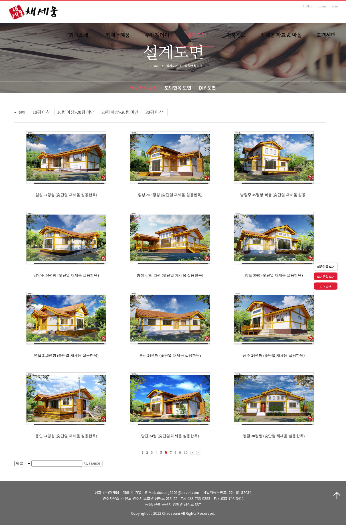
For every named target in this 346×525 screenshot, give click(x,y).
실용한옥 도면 (143, 87)
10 (185, 452)
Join (334, 6)
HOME (307, 6)
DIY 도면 (207, 87)
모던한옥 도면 (178, 87)
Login (322, 6)
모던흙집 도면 (326, 276)
